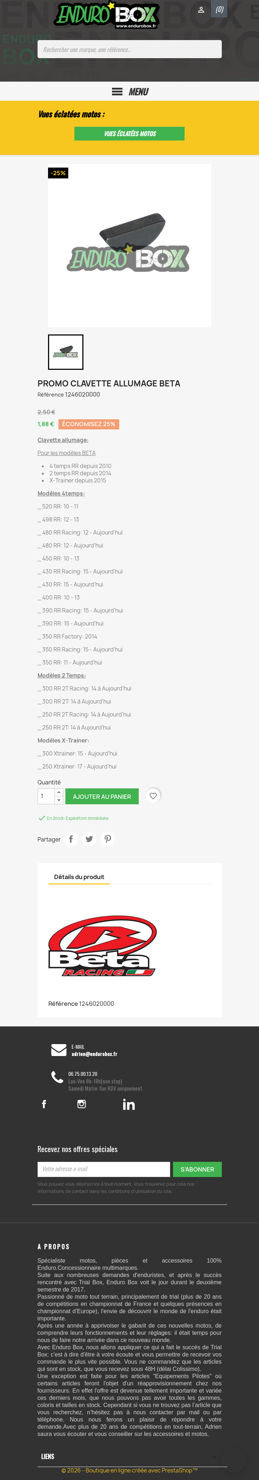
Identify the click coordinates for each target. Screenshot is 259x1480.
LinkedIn (129, 1104)
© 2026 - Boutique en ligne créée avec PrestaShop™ (129, 1470)
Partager (71, 839)
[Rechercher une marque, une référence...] (130, 49)
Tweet (89, 839)
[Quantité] (46, 796)
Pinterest (107, 839)
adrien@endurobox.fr (94, 1053)
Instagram (92, 1104)
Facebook (53, 1104)
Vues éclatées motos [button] (129, 133)
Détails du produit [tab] (79, 877)
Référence (51, 394)
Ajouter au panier (102, 797)
